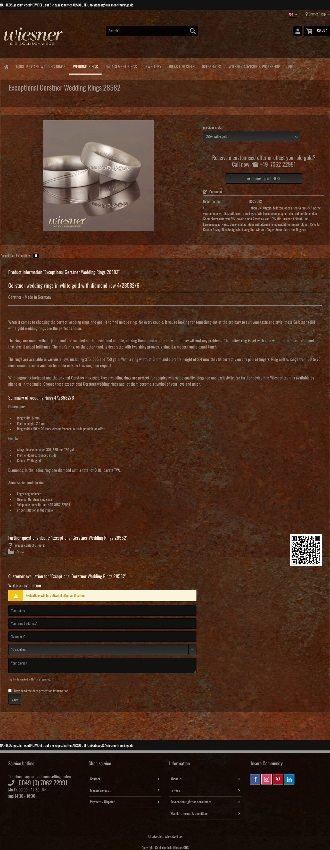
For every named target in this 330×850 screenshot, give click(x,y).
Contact (95, 779)
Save (15, 699)
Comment (212, 192)
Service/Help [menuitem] (315, 14)
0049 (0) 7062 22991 (43, 783)
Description (8, 256)
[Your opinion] (102, 665)
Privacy (175, 790)
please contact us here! (26, 545)
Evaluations (27, 256)
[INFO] (291, 66)
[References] (211, 66)
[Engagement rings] (121, 66)
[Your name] (102, 610)
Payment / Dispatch (102, 802)
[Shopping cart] (317, 31)
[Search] (192, 31)
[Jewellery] (153, 66)
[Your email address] (102, 623)
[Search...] (152, 31)
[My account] (297, 31)
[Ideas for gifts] (181, 66)
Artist (16, 551)
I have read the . (41, 691)
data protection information (50, 691)
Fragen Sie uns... (100, 790)
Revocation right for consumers (190, 802)
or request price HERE (263, 178)
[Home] (6, 66)
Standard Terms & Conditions (189, 813)
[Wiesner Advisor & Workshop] (254, 66)
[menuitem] (152, 34)
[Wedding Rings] (85, 66)
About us (176, 779)
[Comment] (102, 649)
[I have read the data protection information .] (10, 690)
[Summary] (102, 636)
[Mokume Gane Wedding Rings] (40, 66)
